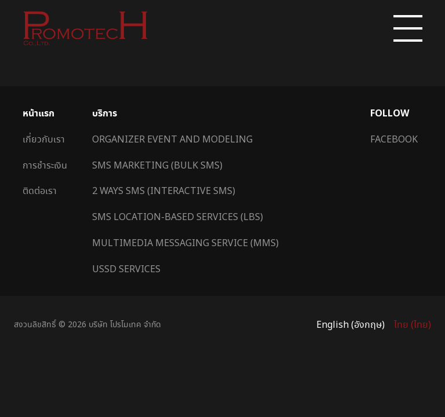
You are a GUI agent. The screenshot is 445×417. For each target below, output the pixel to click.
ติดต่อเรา (40, 190)
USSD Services (126, 268)
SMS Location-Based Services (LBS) (177, 216)
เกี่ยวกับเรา (44, 139)
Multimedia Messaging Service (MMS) (185, 242)
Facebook (394, 139)
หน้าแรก (38, 113)
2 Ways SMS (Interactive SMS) (163, 190)
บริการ (104, 113)
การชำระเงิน (45, 165)
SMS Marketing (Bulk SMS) (157, 165)
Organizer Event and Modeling (172, 139)
